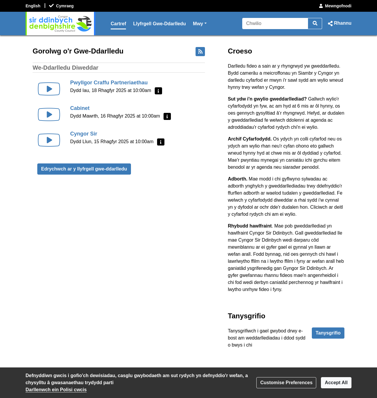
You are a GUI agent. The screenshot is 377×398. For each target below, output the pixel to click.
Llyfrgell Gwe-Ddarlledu (159, 23)
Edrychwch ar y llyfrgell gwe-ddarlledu (84, 168)
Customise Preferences (286, 382)
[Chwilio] (275, 23)
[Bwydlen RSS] (200, 51)
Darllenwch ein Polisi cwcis (56, 389)
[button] (339, 23)
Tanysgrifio (328, 332)
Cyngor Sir (83, 134)
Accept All (336, 382)
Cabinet (80, 108)
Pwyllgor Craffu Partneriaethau (109, 83)
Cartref (118, 23)
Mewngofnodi (334, 6)
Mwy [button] (200, 23)
